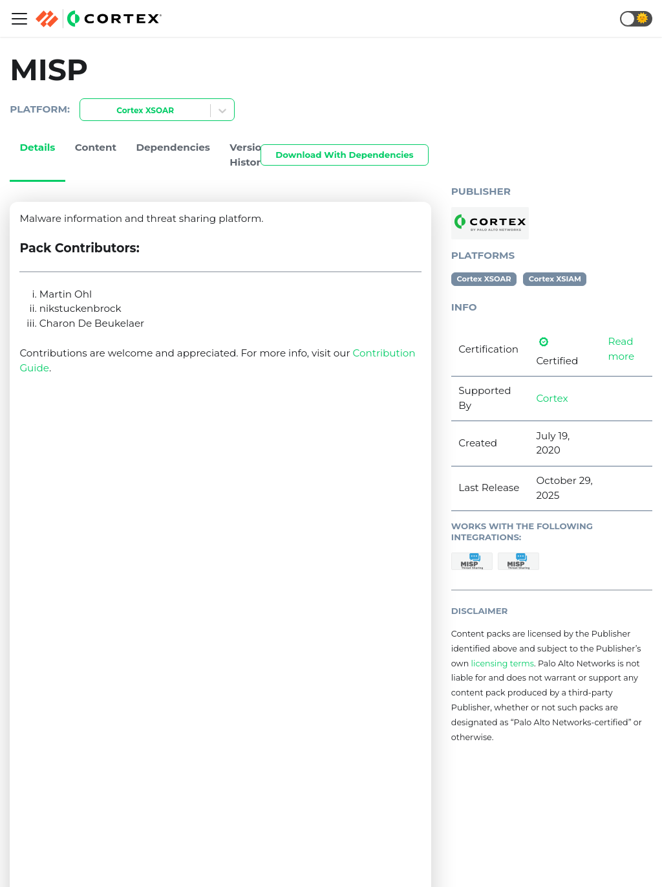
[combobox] (88, 111)
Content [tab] (95, 147)
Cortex (552, 398)
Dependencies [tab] (173, 147)
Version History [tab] (249, 154)
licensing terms (502, 663)
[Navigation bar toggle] (19, 18)
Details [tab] (37, 147)
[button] (636, 19)
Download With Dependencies (344, 154)
